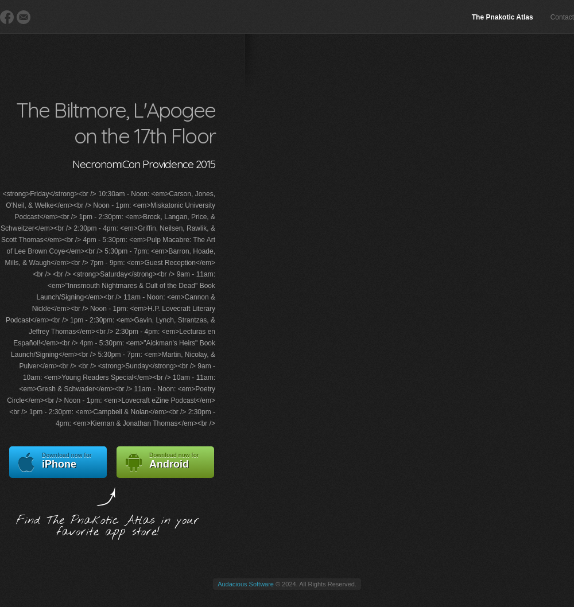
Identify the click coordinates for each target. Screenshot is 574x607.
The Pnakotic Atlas (502, 17)
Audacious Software (246, 584)
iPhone (58, 462)
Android (165, 462)
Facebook (7, 17)
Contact (562, 17)
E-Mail (23, 17)
